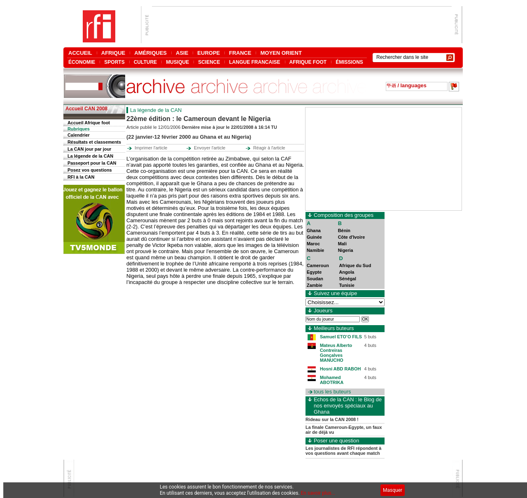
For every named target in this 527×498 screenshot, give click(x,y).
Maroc (313, 243)
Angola (346, 272)
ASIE (182, 53)
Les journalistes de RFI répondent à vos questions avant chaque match (343, 451)
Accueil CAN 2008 (86, 109)
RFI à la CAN (81, 177)
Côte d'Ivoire (351, 237)
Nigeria (345, 250)
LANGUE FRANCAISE (254, 62)
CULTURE (145, 62)
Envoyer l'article (209, 147)
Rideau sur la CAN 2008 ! (332, 419)
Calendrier (79, 135)
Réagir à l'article (269, 147)
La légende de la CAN (90, 156)
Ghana (314, 230)
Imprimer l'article (151, 147)
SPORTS (114, 62)
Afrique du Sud (355, 265)
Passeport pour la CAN (92, 163)
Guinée (314, 237)
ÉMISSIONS (349, 62)
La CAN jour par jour (89, 149)
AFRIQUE (113, 53)
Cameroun (318, 265)
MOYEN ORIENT (280, 53)
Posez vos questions (90, 170)
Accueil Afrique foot (89, 122)
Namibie (315, 250)
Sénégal (347, 278)
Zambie (314, 285)
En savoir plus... (318, 493)
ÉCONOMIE (81, 62)
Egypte (314, 272)
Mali (342, 243)
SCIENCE (209, 62)
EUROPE (208, 53)
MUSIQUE (177, 62)
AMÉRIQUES (150, 53)
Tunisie (346, 285)
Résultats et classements (94, 142)
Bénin (344, 230)
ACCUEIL (80, 53)
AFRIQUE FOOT (308, 62)
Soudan (315, 278)
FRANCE (240, 53)
